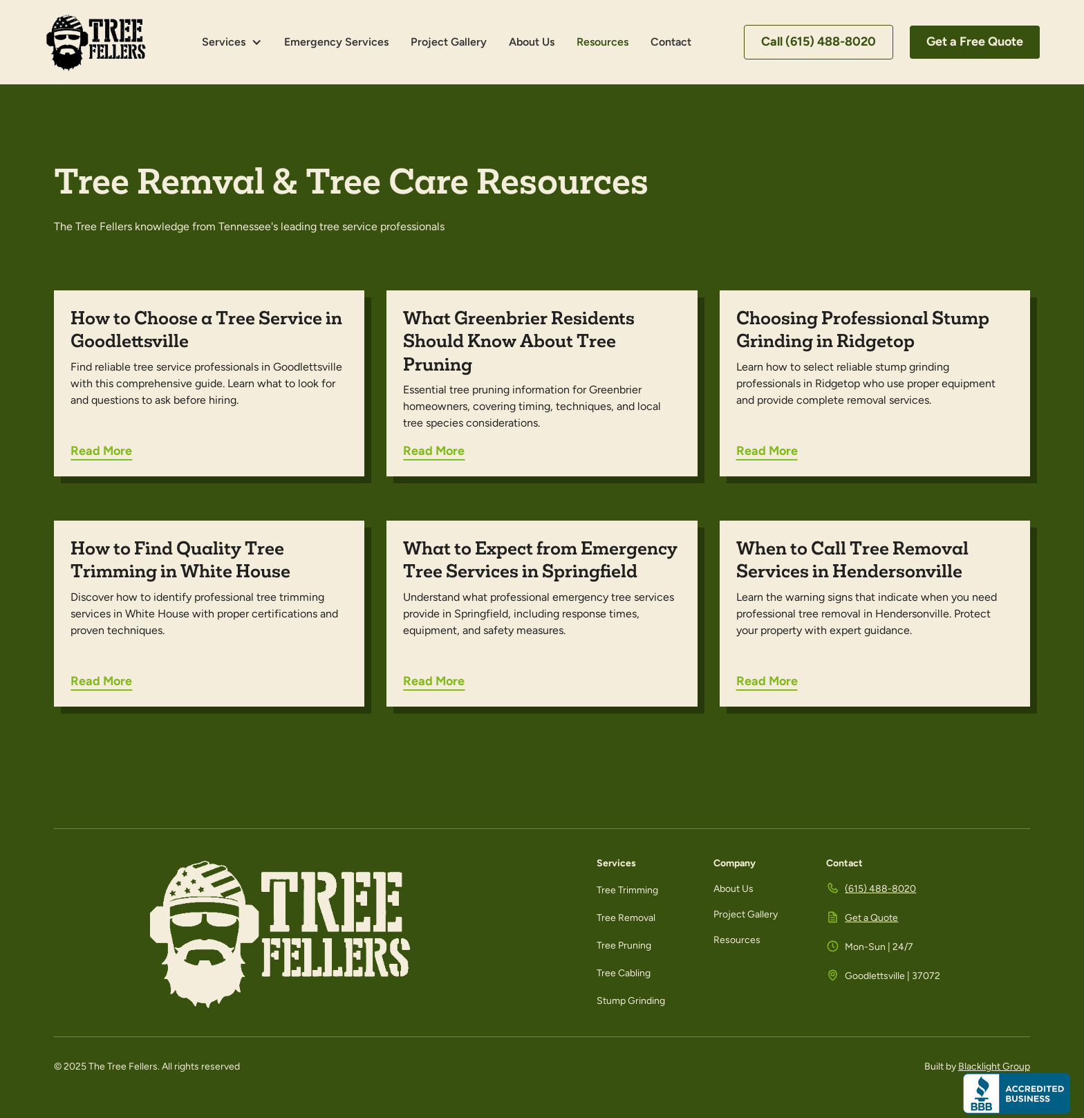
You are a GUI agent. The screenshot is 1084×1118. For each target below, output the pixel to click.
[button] (232, 42)
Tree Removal (626, 918)
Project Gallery (449, 41)
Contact (671, 41)
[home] (96, 42)
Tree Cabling (624, 973)
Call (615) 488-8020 (818, 41)
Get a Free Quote (974, 41)
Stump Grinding (631, 1001)
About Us (531, 41)
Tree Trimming (627, 890)
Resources (602, 41)
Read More (101, 450)
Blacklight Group (994, 1066)
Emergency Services (336, 41)
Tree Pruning (624, 945)
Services (223, 41)
